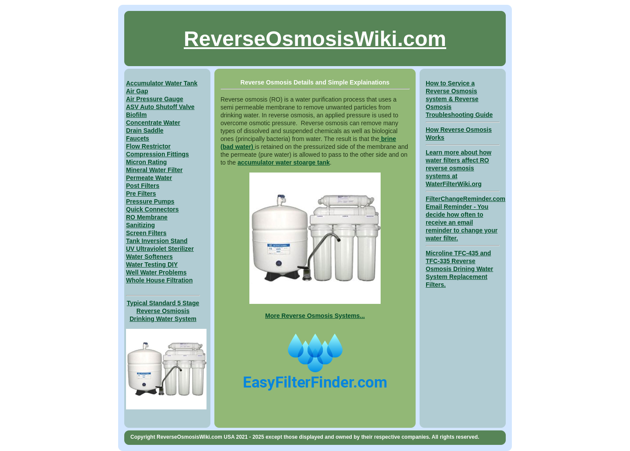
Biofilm (136, 114)
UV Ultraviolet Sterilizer (160, 248)
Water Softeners (149, 256)
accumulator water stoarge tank (284, 162)
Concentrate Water (153, 122)
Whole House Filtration (159, 280)
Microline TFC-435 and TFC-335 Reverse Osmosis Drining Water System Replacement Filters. (459, 269)
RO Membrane (147, 217)
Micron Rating (146, 162)
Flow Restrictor (148, 146)
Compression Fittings (157, 154)
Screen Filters (146, 232)
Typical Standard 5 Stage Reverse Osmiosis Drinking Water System (163, 310)
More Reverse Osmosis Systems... (315, 315)
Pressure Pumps (150, 201)
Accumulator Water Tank (161, 83)
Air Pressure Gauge (154, 98)
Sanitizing (140, 225)
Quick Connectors (152, 209)
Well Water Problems (156, 272)
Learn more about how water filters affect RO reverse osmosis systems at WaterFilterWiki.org (458, 168)
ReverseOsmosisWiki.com (315, 38)
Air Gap (137, 91)
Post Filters (142, 185)
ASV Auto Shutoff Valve (160, 106)
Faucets (137, 138)
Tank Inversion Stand (157, 240)
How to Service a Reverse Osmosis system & (451, 91)
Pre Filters (141, 193)
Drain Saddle (145, 130)
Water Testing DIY (152, 264)
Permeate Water (149, 177)
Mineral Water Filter (154, 169)
